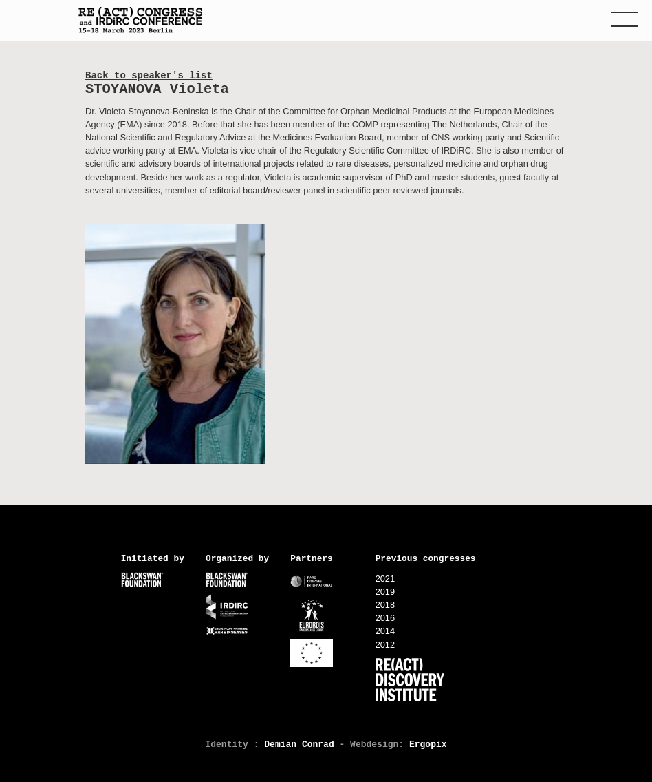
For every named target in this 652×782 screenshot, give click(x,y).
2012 (385, 645)
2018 (385, 605)
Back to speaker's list (149, 75)
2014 (385, 631)
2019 (385, 591)
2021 (385, 578)
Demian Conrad (299, 744)
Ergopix (428, 744)
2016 (385, 618)
